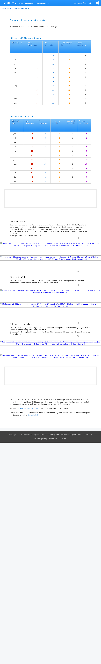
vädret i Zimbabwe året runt (28, 630)
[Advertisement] (50, 186)
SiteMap (51, 656)
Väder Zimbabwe (34, 636)
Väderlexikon (41, 656)
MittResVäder (11, 2)
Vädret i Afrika (6, 8)
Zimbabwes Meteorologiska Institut (68, 656)
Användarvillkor (53, 660)
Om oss (64, 660)
